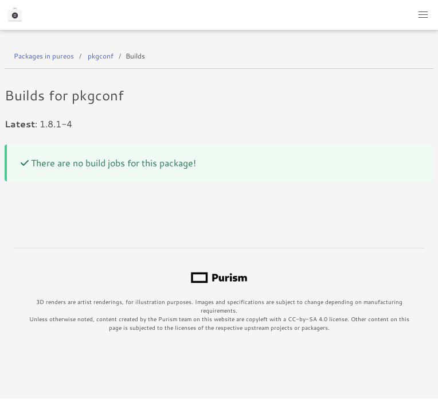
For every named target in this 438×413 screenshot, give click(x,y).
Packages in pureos (44, 56)
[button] (423, 15)
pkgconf (101, 56)
